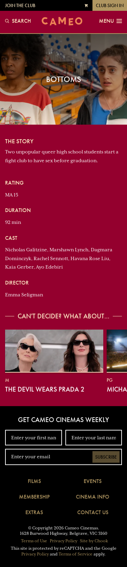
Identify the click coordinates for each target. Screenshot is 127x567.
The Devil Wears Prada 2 (44, 389)
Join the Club (20, 5)
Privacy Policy (63, 541)
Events (93, 481)
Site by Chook (94, 541)
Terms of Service (75, 554)
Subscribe (106, 457)
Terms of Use (34, 541)
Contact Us (92, 512)
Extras (34, 512)
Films (34, 481)
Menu (110, 21)
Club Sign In (110, 5)
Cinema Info (92, 496)
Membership (34, 496)
